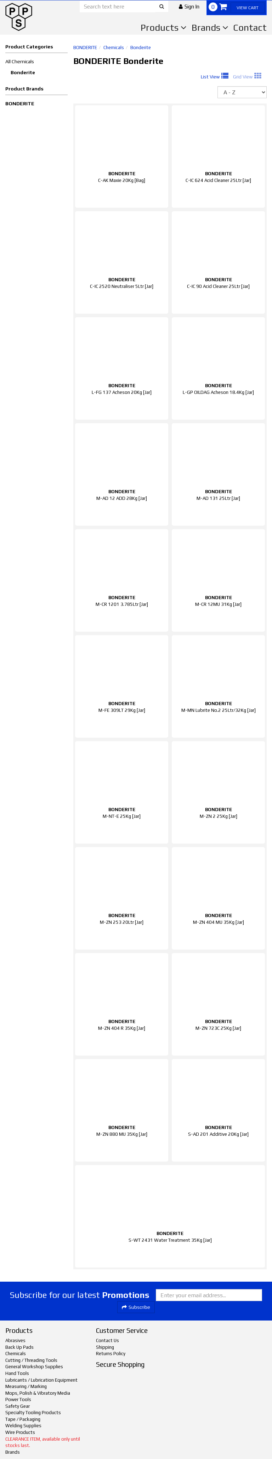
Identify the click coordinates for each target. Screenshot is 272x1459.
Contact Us (107, 1340)
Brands (210, 27)
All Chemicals (19, 61)
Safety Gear (17, 1406)
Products (164, 27)
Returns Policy (110, 1353)
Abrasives (15, 1340)
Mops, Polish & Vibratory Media (37, 1393)
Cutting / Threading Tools (31, 1360)
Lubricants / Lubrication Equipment (41, 1380)
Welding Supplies (23, 1425)
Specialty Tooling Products (33, 1412)
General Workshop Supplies (34, 1366)
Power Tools (18, 1399)
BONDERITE (19, 103)
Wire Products (20, 1432)
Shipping (105, 1347)
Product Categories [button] (29, 46)
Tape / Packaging (22, 1419)
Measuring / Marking (26, 1386)
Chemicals (113, 47)
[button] (189, 7)
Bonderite (23, 72)
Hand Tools (17, 1373)
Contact (250, 27)
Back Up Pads (19, 1347)
